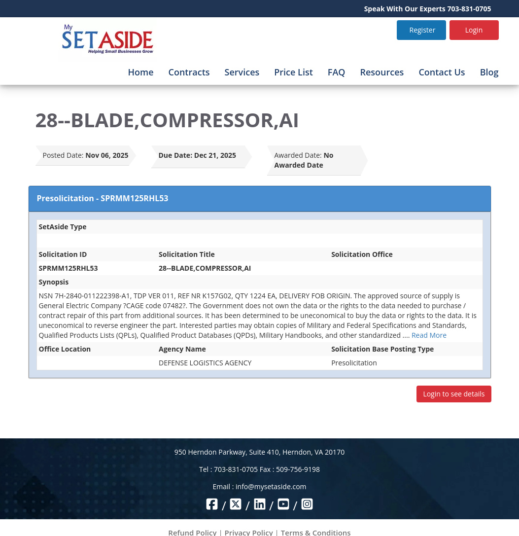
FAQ (337, 72)
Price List (293, 72)
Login (474, 30)
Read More (429, 335)
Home (140, 72)
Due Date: (176, 155)
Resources (382, 72)
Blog (489, 72)
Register (423, 30)
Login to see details (453, 393)
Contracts (189, 72)
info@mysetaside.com (271, 486)
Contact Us (441, 72)
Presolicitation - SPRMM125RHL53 (103, 198)
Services (242, 72)
